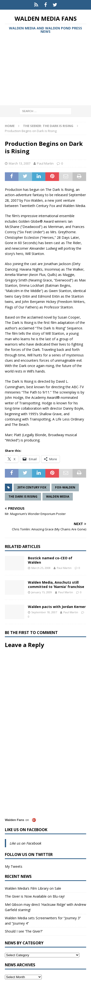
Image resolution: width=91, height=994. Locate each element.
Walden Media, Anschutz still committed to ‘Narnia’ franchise (56, 584)
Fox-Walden (65, 487)
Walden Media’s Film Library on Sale (33, 888)
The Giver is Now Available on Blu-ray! (35, 896)
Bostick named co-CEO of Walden (50, 560)
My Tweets (13, 866)
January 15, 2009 (41, 592)
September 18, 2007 (44, 612)
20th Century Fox (31, 487)
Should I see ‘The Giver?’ (23, 931)
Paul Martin (45, 163)
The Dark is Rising (22, 496)
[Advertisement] (45, 70)
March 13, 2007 (19, 163)
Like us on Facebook (26, 829)
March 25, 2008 (40, 568)
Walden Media (57, 496)
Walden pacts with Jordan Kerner (57, 606)
